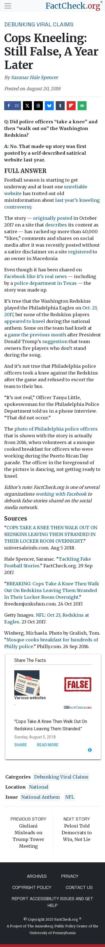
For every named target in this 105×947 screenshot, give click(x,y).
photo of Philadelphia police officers (56, 429)
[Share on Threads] (38, 105)
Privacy (69, 876)
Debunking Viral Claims (39, 24)
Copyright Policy (31, 887)
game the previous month (37, 335)
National (38, 787)
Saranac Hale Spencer (34, 77)
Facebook (14, 276)
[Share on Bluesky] (49, 105)
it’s (40, 276)
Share (20, 745)
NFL (69, 797)
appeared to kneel (24, 321)
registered (80, 252)
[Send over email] (82, 105)
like (31, 276)
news (61, 276)
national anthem (40, 797)
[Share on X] (27, 105)
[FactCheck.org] (74, 6)
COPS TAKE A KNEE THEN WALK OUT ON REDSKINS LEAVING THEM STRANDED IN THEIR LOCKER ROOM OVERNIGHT (50, 534)
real (49, 276)
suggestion (54, 341)
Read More (48, 745)
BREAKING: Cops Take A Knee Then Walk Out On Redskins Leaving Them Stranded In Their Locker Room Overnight (51, 590)
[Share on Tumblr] (60, 105)
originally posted (52, 218)
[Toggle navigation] (8, 5)
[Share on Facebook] (12, 105)
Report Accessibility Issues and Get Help (52, 902)
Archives (37, 876)
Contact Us (79, 887)
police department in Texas (45, 283)
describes (56, 225)
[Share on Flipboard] (71, 105)
